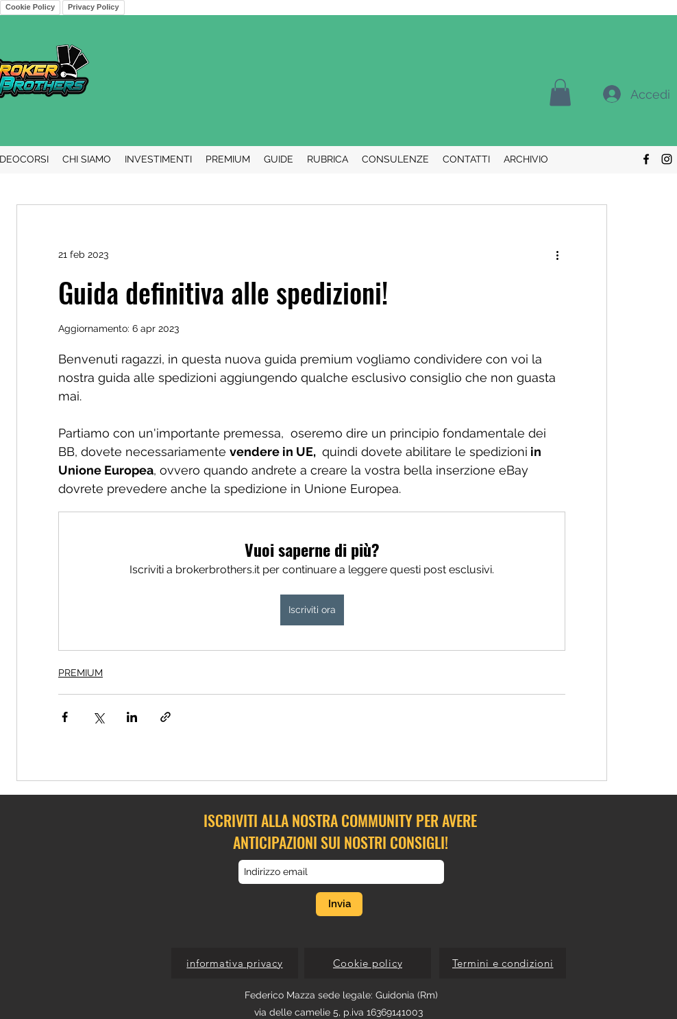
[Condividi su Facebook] (64, 716)
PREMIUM (80, 672)
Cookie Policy (30, 7)
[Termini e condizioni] (502, 963)
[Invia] (339, 904)
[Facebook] (646, 159)
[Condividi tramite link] (165, 716)
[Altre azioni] (557, 254)
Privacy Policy (93, 7)
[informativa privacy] (234, 963)
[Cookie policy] (367, 963)
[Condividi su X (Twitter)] (98, 716)
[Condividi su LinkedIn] (131, 716)
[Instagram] (667, 159)
